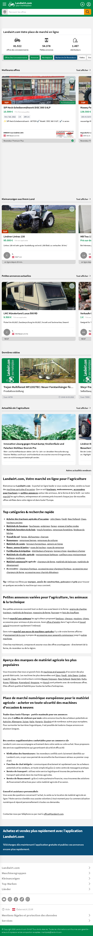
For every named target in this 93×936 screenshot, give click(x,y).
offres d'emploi (53, 621)
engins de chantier (78, 608)
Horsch (46, 682)
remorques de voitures (47, 540)
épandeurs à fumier (76, 550)
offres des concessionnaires (16, 57)
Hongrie (39, 721)
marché (6, 496)
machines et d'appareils (54, 671)
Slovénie (48, 721)
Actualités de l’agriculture (15, 408)
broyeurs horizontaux (36, 543)
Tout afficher (83, 70)
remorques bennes (27, 540)
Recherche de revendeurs (65, 57)
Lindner (82, 675)
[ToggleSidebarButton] (4, 4)
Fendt (64, 518)
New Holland (74, 518)
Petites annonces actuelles (16, 275)
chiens (86, 618)
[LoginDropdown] (88, 4)
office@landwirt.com (53, 813)
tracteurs (7, 612)
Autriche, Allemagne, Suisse (15, 721)
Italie (31, 721)
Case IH (6, 678)
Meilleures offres (11, 70)
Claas (83, 518)
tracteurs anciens (14, 522)
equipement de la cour (15, 634)
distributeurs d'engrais (42, 550)
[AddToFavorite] (72, 80)
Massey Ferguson (49, 678)
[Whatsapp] (27, 899)
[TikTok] (22, 899)
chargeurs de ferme (46, 561)
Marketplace (47, 57)
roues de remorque (55, 547)
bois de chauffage (70, 612)
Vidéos (82, 57)
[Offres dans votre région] (5, 12)
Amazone (35, 682)
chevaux (68, 618)
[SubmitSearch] (87, 12)
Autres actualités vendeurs (78, 470)
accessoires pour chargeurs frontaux (54, 568)
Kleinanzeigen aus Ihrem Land (18, 199)
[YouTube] (4, 899)
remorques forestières (62, 529)
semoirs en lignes (55, 543)
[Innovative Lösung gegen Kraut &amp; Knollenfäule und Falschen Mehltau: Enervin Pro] (39, 439)
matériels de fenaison (22, 612)
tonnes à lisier (60, 550)
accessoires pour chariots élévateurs (41, 572)
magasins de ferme (41, 612)
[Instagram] (10, 899)
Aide (6, 909)
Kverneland (24, 682)
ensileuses (20, 557)
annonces (34, 57)
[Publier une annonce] (82, 4)
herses (24, 536)
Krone (5, 682)
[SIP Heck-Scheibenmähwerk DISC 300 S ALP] (39, 109)
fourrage (55, 612)
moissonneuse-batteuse (47, 554)
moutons (78, 618)
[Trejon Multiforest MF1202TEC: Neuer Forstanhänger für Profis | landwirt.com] (39, 378)
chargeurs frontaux (28, 568)
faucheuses (34, 525)
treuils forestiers (44, 529)
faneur (54, 525)
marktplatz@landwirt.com (51, 932)
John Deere (55, 518)
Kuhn (84, 678)
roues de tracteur (38, 547)
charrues (44, 536)
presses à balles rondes (68, 525)
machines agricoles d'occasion (21, 489)
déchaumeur (33, 536)
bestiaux (60, 618)
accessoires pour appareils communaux (55, 634)
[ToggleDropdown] (46, 868)
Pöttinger (14, 682)
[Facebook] (16, 899)
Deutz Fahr (76, 678)
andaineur (45, 525)
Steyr (58, 675)
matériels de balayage (66, 561)
